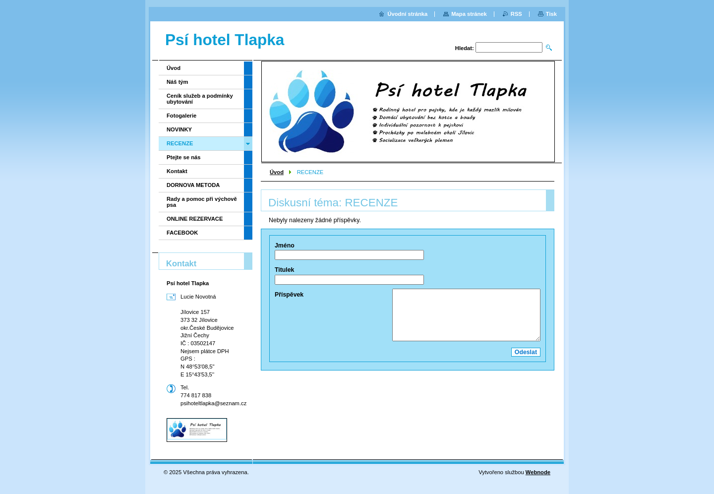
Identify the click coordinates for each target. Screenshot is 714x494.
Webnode (538, 472)
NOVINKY (179, 129)
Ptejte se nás (183, 157)
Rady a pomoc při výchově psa (202, 202)
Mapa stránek (469, 14)
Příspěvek (289, 294)
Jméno (285, 245)
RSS (516, 14)
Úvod (277, 172)
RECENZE (180, 143)
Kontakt (177, 171)
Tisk (551, 14)
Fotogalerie (181, 116)
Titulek (284, 269)
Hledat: (464, 48)
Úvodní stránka (407, 14)
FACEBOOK (182, 233)
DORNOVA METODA (193, 185)
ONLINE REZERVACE (195, 219)
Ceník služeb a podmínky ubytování (200, 99)
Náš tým (177, 82)
